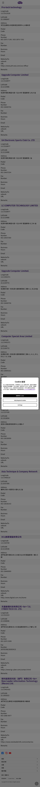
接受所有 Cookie (20, 395)
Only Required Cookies (20, 400)
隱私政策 (33, 389)
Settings (20, 405)
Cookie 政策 (27, 389)
